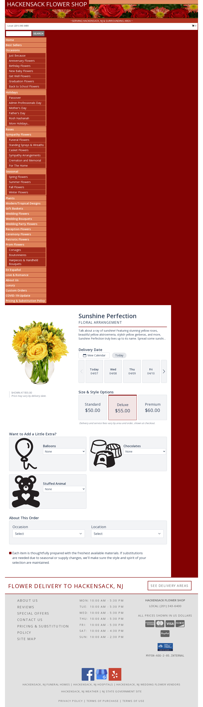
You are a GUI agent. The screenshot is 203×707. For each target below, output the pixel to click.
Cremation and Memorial (25, 160)
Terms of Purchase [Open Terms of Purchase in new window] (103, 701)
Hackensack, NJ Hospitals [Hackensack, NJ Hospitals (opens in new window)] (93, 684)
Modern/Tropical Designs (23, 203)
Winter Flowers (18, 192)
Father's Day (17, 113)
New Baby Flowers (21, 71)
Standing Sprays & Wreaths (26, 145)
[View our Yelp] (115, 679)
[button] (165, 647)
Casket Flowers (19, 150)
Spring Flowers (18, 177)
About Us (12, 280)
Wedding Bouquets (19, 219)
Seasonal (12, 171)
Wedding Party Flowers (21, 224)
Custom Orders (16, 290)
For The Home (18, 165)
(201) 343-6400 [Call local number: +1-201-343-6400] (21, 25)
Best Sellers (14, 45)
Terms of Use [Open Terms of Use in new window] (134, 701)
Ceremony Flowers (18, 234)
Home (10, 40)
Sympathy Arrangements (25, 155)
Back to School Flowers (24, 86)
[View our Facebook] (88, 679)
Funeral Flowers (19, 140)
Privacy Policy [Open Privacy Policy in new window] (70, 701)
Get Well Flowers (20, 76)
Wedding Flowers (17, 213)
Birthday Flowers (20, 66)
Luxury (10, 285)
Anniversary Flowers (22, 61)
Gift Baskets (14, 208)
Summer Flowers (20, 182)
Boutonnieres (17, 255)
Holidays (12, 92)
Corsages (15, 250)
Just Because (17, 55)
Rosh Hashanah (19, 118)
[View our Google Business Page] (101, 679)
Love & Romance (17, 275)
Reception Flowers (18, 229)
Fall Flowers (16, 187)
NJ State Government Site (122, 691)
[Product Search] (19, 33)
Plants (10, 198)
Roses (10, 129)
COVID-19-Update (18, 295)
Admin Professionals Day (25, 103)
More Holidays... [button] (19, 123)
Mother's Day (17, 108)
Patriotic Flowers (17, 239)
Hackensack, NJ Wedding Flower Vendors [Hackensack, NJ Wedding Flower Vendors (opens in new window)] (148, 684)
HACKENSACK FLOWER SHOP (47, 4)
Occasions (13, 50)
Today (119, 355)
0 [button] (194, 25)
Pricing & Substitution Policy (25, 301)
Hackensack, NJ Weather (80, 691)
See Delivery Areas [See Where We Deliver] (170, 585)
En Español (13, 270)
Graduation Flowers (21, 81)
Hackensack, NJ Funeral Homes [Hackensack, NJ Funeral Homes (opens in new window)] (46, 684)
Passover (15, 98)
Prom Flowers (15, 244)
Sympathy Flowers (18, 134)
